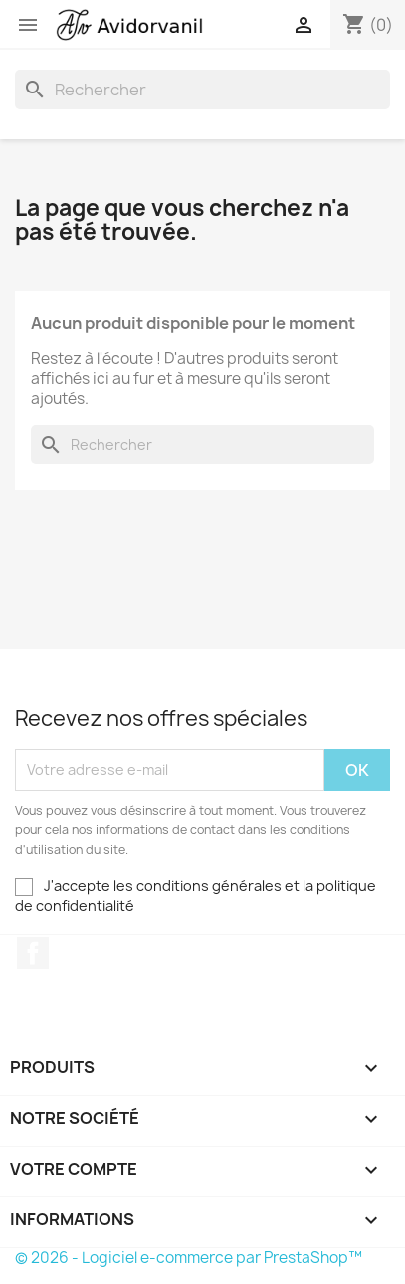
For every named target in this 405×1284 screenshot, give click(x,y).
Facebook (33, 953)
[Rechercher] (202, 89)
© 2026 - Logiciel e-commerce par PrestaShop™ (188, 1257)
